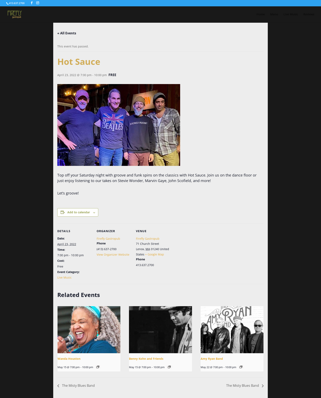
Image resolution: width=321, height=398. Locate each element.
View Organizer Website (113, 254)
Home (261, 14)
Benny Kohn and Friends (146, 359)
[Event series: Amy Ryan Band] (241, 367)
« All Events (66, 33)
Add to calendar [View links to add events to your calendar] (78, 212)
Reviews (308, 14)
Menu (274, 14)
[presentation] (89, 329)
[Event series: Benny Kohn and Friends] (169, 367)
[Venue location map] (196, 251)
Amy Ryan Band (212, 359)
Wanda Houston (69, 359)
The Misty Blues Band (78, 385)
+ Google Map (154, 254)
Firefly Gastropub (108, 239)
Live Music (291, 14)
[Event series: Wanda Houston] (97, 367)
